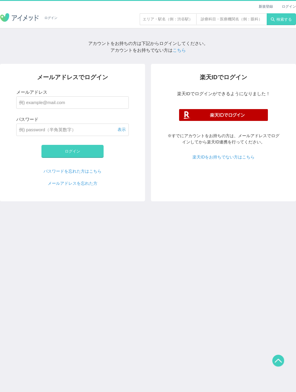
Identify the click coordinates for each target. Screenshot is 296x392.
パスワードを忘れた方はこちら (73, 171)
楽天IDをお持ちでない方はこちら (223, 157)
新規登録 (266, 6)
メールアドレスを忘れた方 (72, 183)
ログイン (289, 6)
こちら (179, 50)
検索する (281, 19)
